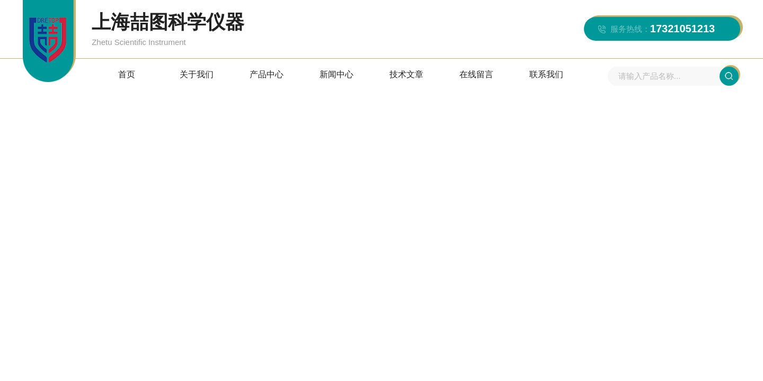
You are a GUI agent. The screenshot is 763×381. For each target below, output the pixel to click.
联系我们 (546, 74)
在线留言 (476, 74)
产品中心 (266, 74)
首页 (126, 74)
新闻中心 (336, 74)
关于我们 (197, 74)
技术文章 (406, 74)
